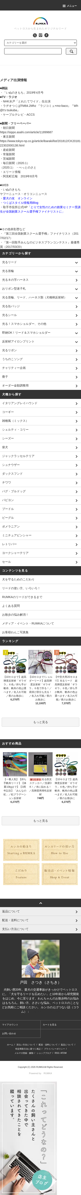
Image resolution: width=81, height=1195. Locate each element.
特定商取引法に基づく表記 (28, 1049)
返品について (67, 1045)
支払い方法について (25, 1045)
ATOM (63, 1053)
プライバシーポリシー (54, 1049)
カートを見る (50, 1024)
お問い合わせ (9, 1033)
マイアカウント (10, 1024)
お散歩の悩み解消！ (15, 614)
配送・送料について (48, 1045)
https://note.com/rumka (45, 1011)
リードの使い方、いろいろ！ (21, 588)
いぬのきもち (12, 189)
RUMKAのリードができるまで (22, 597)
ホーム (10, 1045)
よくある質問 (11, 605)
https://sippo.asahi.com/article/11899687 (26, 132)
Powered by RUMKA (40, 1073)
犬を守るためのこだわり (18, 579)
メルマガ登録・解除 (24, 1053)
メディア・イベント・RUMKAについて (28, 623)
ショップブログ (44, 1053)
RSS (57, 1053)
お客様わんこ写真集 (15, 632)
